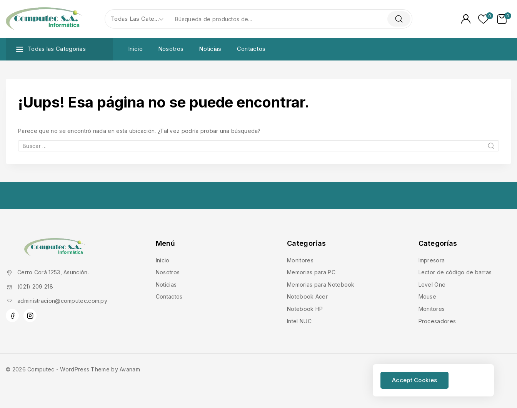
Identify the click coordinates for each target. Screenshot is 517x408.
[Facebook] (12, 315)
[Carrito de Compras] (504, 19)
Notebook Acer (307, 296)
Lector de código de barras (455, 272)
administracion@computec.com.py (62, 300)
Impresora (432, 260)
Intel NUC (299, 321)
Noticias (210, 48)
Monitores (300, 260)
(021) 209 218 (35, 286)
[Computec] (44, 19)
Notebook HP (305, 309)
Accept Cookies (414, 380)
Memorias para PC (311, 272)
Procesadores (437, 321)
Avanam (130, 369)
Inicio (135, 48)
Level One (432, 284)
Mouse (428, 296)
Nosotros (170, 48)
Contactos (251, 48)
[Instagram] (30, 315)
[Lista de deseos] (483, 19)
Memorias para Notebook (321, 284)
